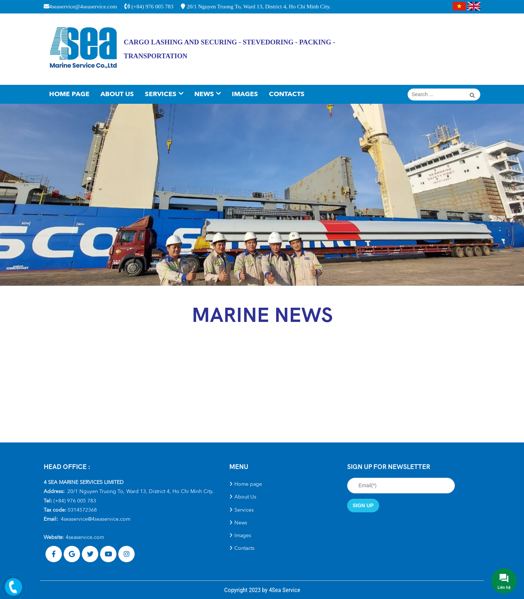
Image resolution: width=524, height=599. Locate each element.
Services (160, 94)
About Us (117, 94)
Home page (69, 94)
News (204, 94)
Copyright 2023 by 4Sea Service (262, 590)
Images (245, 94)
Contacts (287, 94)
